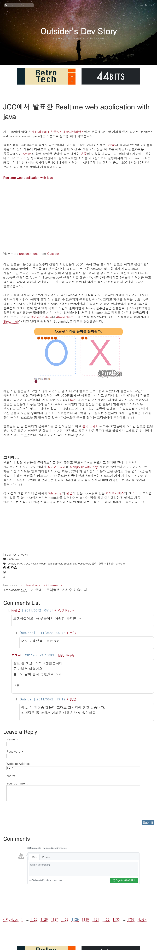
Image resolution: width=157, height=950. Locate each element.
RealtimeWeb (38, 563)
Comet (11, 563)
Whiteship (55, 493)
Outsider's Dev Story (78, 31)
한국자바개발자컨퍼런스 (111, 563)
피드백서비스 (115, 493)
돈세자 (16, 655)
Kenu (73, 400)
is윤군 (15, 610)
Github (111, 145)
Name (12, 739)
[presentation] (31, 809)
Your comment (17, 783)
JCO (26, 563)
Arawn (27, 153)
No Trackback (30, 585)
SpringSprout (54, 563)
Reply (69, 610)
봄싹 (94, 563)
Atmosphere (64, 317)
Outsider (53, 253)
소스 (135, 493)
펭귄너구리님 (56, 467)
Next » (142, 919)
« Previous (11, 919)
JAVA (20, 563)
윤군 (84, 153)
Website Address (18, 763)
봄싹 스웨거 (90, 426)
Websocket (84, 563)
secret (11, 775)
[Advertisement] (78, 527)
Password (14, 751)
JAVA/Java (13, 559)
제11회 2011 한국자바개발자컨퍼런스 (57, 131)
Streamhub (11, 321)
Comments (52, 585)
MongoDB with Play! (84, 467)
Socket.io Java (41, 317)
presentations (28, 253)
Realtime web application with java (28, 177)
